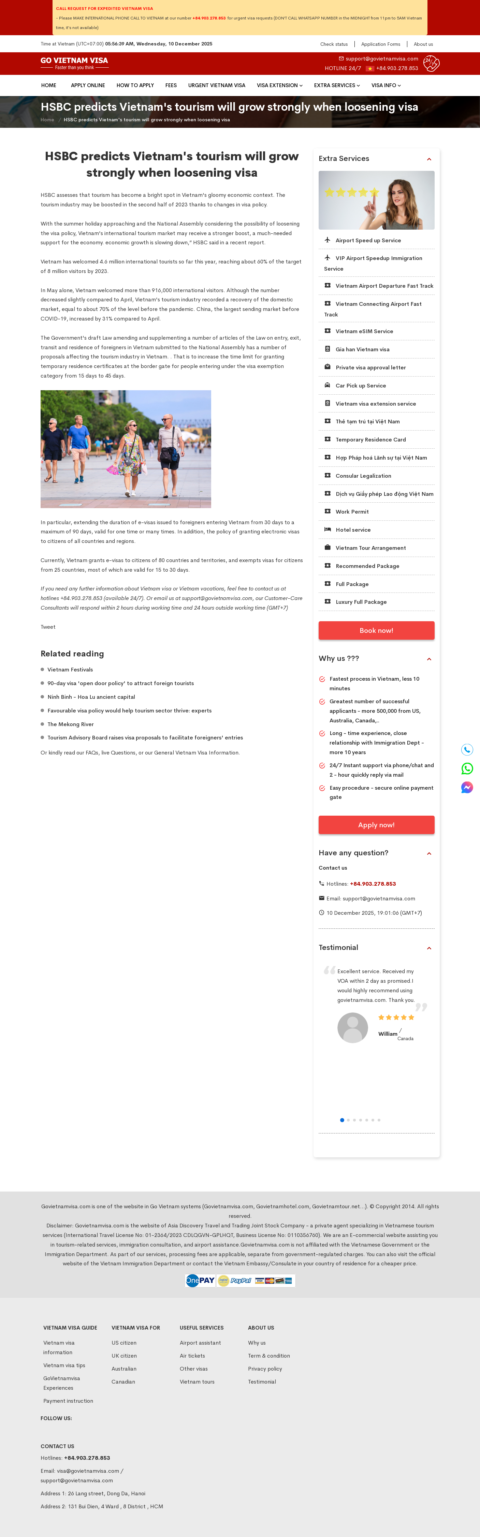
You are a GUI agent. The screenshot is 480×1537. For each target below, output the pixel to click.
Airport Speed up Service (362, 240)
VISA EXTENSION (277, 85)
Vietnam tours (197, 1381)
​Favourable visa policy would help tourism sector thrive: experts (129, 710)
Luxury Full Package (355, 601)
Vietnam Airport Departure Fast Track (379, 285)
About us (423, 44)
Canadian (123, 1381)
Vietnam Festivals (70, 669)
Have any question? (375, 852)
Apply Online (88, 85)
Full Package (346, 584)
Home (48, 85)
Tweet (48, 626)
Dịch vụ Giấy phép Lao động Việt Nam (379, 493)
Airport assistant (200, 1342)
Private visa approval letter (365, 367)
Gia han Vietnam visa (357, 349)
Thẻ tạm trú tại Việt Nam (362, 421)
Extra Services (334, 85)
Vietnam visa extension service (370, 403)
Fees (171, 85)
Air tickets (192, 1355)
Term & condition (269, 1355)
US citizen (124, 1342)
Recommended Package (361, 565)
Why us (257, 1342)
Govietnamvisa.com (99, 1225)
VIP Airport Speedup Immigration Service (373, 263)
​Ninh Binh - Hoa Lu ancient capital (91, 697)
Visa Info (384, 85)
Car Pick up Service (355, 385)
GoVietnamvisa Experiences (61, 1383)
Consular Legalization (357, 475)
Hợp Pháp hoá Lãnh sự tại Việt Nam (375, 457)
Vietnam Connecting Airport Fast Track (373, 308)
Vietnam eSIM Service (358, 331)
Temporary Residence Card (365, 439)
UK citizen (124, 1355)
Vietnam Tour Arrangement (365, 547)
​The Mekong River (70, 724)
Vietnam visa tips (64, 1365)
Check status (334, 44)
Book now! (376, 630)
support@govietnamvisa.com (382, 58)
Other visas (194, 1368)
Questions (123, 752)
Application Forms (380, 44)
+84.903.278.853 (397, 68)
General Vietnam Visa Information (196, 752)
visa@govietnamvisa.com (88, 1470)
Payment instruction (68, 1400)
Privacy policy (265, 1368)
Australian (124, 1368)
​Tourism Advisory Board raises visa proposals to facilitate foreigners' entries (145, 737)
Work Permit (346, 511)
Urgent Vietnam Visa (216, 85)
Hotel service (347, 529)
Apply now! (376, 825)
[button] (342, 1120)
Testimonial (375, 947)
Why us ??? (375, 658)
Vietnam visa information (59, 1347)
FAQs (92, 752)
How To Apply (135, 85)
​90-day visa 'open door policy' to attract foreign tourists (120, 683)
